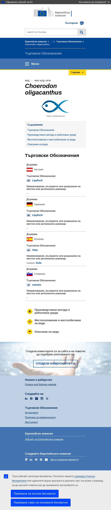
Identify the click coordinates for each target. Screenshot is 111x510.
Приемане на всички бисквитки (35, 493)
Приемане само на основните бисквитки (41, 502)
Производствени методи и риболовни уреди (51, 135)
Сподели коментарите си (55, 363)
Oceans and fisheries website (40, 384)
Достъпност (31, 422)
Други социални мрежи (63, 459)
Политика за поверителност (40, 417)
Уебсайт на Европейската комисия (44, 439)
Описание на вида (37, 144)
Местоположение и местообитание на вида (51, 139)
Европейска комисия (36, 41)
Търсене (81, 32)
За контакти (31, 412)
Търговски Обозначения (69, 41)
